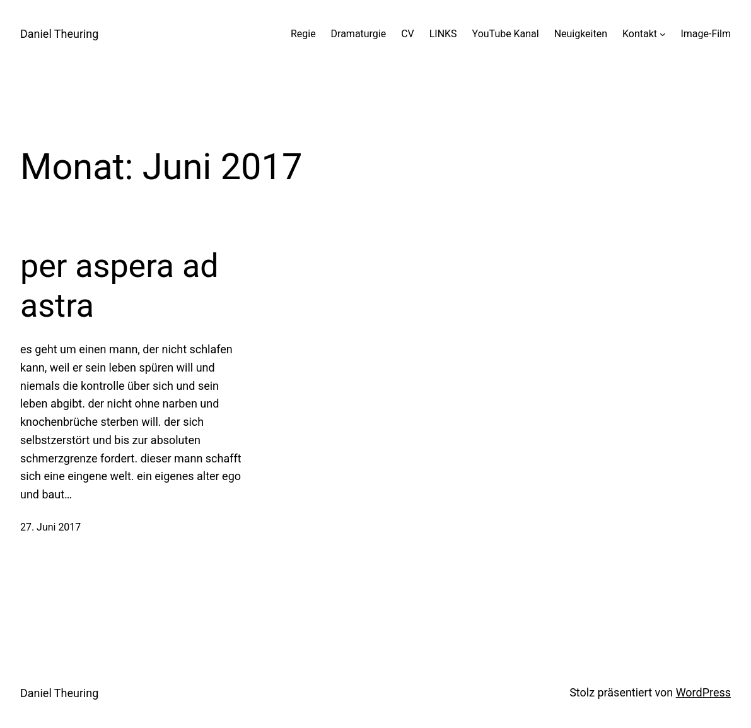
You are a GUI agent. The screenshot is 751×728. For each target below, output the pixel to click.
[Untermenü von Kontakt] (663, 34)
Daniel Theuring (59, 33)
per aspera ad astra (119, 285)
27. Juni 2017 (50, 527)
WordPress (703, 692)
